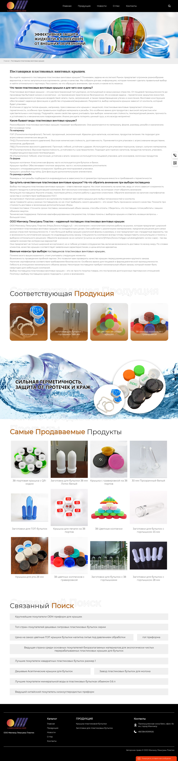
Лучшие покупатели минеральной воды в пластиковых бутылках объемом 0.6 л (65, 681)
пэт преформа (151, 637)
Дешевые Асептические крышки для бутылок (44, 671)
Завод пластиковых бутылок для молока (125, 671)
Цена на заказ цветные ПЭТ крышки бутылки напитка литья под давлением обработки (70, 637)
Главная (7, 61)
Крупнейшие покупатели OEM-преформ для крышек (48, 616)
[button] (163, 321)
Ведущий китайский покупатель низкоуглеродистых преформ (54, 691)
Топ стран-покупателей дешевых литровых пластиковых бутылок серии (60, 627)
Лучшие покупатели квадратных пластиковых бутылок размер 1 (55, 660)
